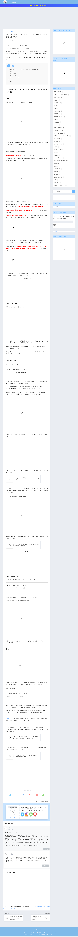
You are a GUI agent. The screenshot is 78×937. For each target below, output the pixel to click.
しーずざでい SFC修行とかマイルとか (19, 2)
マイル (56, 147)
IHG (73, 1)
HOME (39, 931)
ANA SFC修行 (58, 103)
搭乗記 (56, 164)
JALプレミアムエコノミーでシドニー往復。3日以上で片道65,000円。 (24, 70)
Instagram (26, 816)
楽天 (56, 153)
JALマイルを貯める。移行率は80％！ (39, 5)
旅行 (56, 167)
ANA (56, 109)
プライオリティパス (59, 117)
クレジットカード (59, 158)
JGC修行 (43, 802)
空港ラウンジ (58, 114)
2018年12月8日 (10, 830)
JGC (60, 1)
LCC (56, 180)
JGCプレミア (58, 112)
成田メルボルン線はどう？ (15, 77)
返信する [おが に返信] (46, 849)
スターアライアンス (59, 134)
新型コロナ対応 (58, 92)
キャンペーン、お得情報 (61, 161)
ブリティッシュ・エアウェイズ (62, 136)
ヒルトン (57, 125)
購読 (55, 226)
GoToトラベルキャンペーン (61, 95)
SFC (64, 1)
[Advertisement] (39, 18)
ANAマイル (55, 1)
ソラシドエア (58, 98)
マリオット (68, 1)
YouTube (35, 816)
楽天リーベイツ (9, 718)
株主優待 (57, 156)
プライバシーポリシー (60, 186)
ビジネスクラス (58, 131)
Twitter (22, 816)
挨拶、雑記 (57, 183)
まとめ (9, 80)
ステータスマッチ (59, 145)
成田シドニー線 (13, 75)
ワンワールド (58, 139)
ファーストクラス (59, 128)
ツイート (55, 232)
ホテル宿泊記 (58, 169)
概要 (11, 72)
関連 (11, 82)
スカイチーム (58, 142)
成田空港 (57, 175)
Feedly (31, 816)
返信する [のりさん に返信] (45, 866)
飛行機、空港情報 (59, 178)
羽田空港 (57, 172)
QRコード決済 (58, 150)
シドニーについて (13, 74)
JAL (47, 802)
